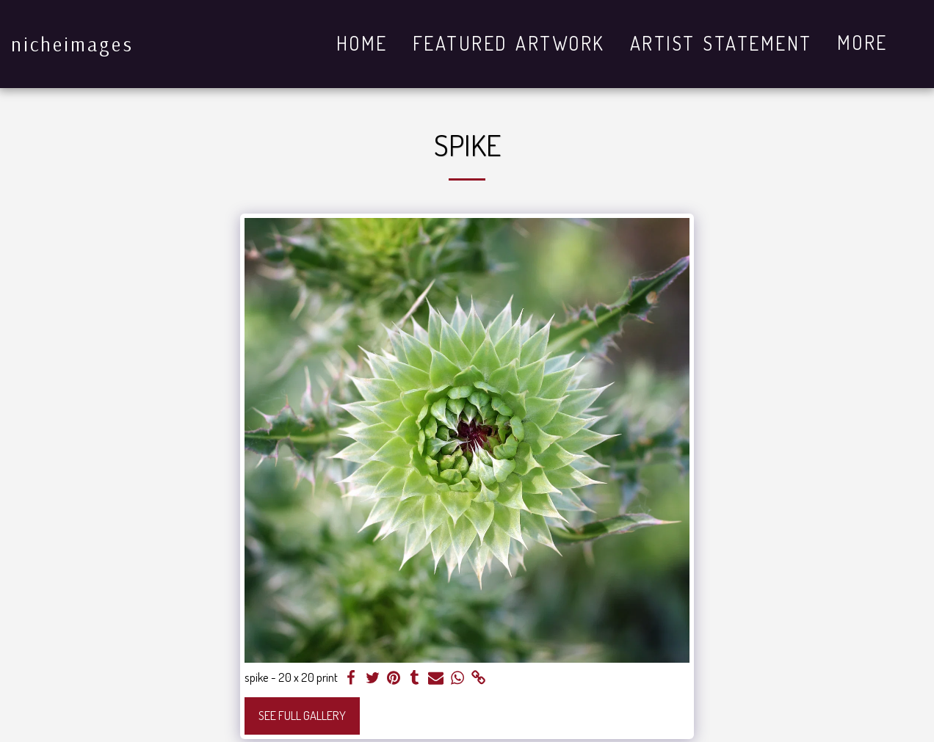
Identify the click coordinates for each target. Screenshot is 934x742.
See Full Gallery (302, 715)
